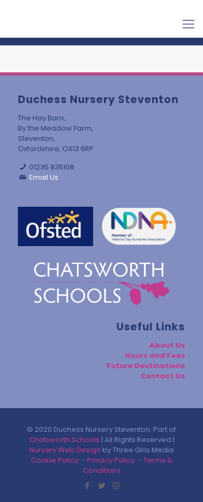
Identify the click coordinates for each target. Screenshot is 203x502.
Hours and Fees (155, 355)
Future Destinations (146, 366)
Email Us (43, 177)
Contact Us (163, 376)
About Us (167, 345)
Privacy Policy (111, 460)
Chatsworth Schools (64, 440)
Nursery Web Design (65, 450)
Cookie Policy (54, 460)
